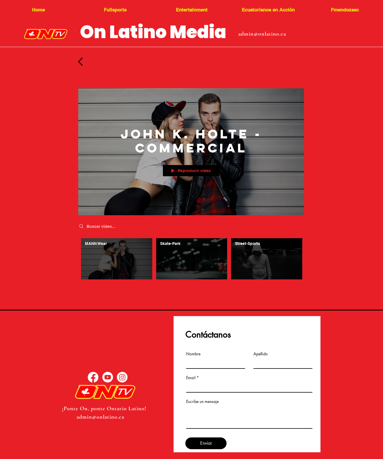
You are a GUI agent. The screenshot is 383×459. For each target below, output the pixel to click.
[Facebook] (93, 377)
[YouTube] (107, 377)
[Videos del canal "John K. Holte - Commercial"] (191, 260)
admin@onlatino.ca (262, 34)
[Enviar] (206, 443)
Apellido (260, 354)
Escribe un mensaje (202, 402)
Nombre (193, 354)
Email (190, 378)
